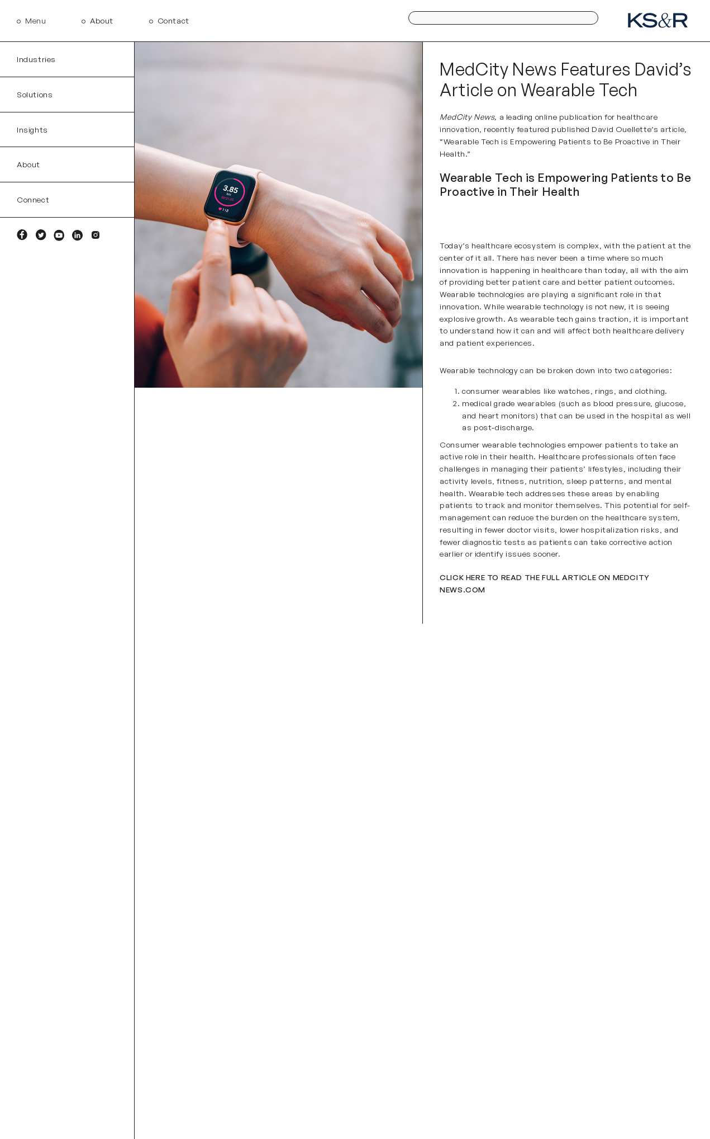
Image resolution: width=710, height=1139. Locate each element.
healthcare (561, 270)
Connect (33, 199)
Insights (32, 129)
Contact (173, 20)
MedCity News (467, 116)
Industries (36, 59)
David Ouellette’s (625, 129)
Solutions (35, 94)
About (101, 20)
